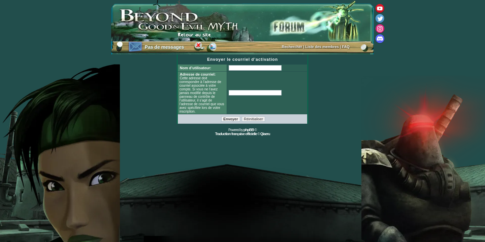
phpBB (249, 130)
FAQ (346, 47)
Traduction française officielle (236, 134)
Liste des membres (322, 47)
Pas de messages (164, 47)
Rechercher (292, 47)
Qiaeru (265, 134)
